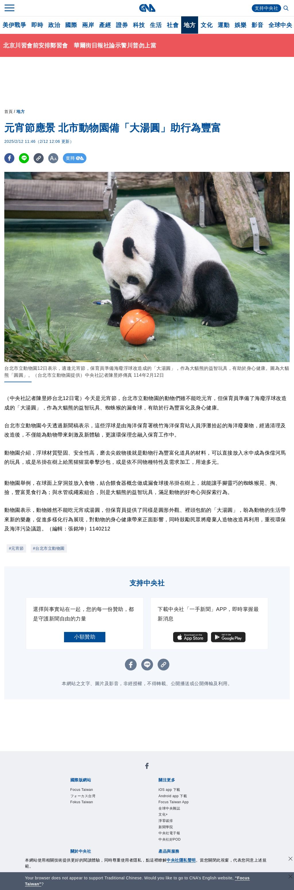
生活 (156, 25)
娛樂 (240, 25)
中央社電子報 (169, 833)
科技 (139, 25)
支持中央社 (266, 8)
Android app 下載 (172, 796)
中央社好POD (169, 839)
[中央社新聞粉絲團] (147, 766)
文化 (206, 25)
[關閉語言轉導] (291, 877)
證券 (122, 25)
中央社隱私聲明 (181, 860)
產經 (105, 25)
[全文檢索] (286, 8)
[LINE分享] (24, 158)
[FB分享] (9, 158)
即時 (37, 25)
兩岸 (88, 25)
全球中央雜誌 (169, 808)
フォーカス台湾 (83, 796)
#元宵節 (16, 548)
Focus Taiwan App (173, 802)
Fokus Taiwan (81, 802)
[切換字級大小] (53, 158)
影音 (257, 25)
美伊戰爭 (14, 25)
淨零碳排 (165, 821)
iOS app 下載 (169, 790)
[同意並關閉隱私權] (291, 859)
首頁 (8, 111)
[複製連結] (39, 158)
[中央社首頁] (147, 8)
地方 (190, 25)
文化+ (163, 814)
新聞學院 (165, 827)
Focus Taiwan (81, 790)
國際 (71, 25)
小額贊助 (84, 637)
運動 (223, 25)
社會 (173, 25)
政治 (54, 25)
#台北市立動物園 (49, 548)
